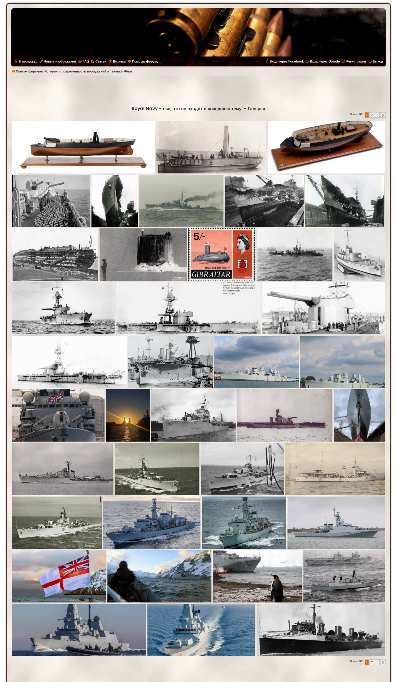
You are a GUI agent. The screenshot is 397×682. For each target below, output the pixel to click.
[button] (383, 115)
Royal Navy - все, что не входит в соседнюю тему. (187, 109)
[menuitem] (83, 61)
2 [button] (372, 115)
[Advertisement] (198, 90)
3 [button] (377, 115)
